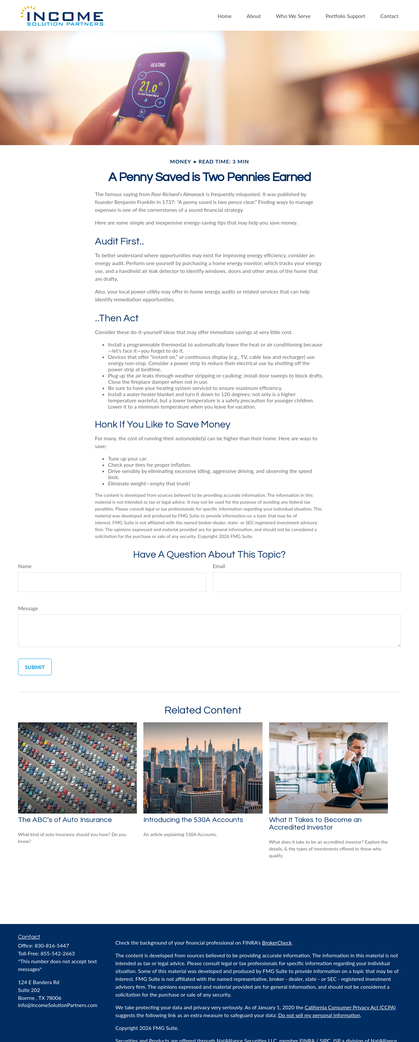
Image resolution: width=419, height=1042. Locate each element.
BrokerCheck (277, 942)
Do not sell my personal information (319, 1015)
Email (219, 566)
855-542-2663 (58, 953)
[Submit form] (35, 667)
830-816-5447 (52, 945)
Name (25, 566)
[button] (224, 15)
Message (28, 608)
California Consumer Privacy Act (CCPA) (350, 1007)
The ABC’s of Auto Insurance (65, 820)
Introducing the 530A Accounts (193, 820)
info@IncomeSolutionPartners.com (57, 1005)
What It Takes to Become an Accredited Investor (315, 823)
